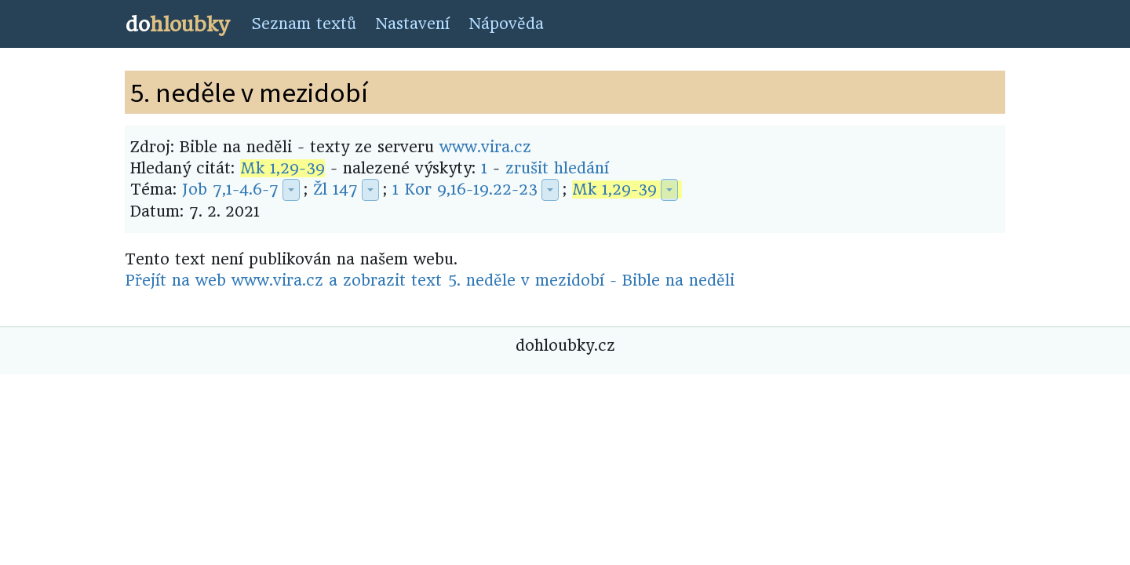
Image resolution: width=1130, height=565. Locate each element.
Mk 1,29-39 (282, 168)
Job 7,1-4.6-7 (230, 189)
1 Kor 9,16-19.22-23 (465, 189)
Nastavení (412, 24)
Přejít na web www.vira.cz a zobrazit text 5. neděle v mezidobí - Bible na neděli (429, 281)
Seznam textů (303, 24)
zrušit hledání (557, 168)
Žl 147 (335, 189)
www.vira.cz (485, 147)
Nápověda (506, 24)
